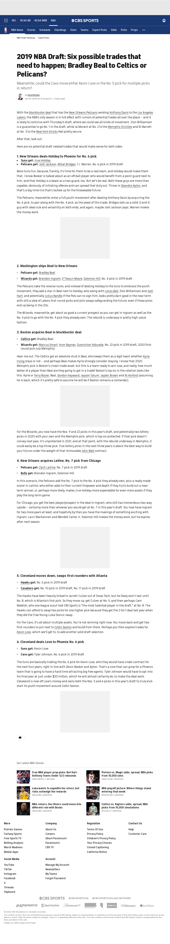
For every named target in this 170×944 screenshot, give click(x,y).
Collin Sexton (63, 627)
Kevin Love (24, 632)
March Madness (13, 847)
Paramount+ (52, 843)
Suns (24, 160)
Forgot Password (55, 878)
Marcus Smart (48, 345)
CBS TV (49, 847)
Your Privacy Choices (99, 843)
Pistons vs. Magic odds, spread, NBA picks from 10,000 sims (127, 774)
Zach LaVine (47, 467)
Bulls (24, 473)
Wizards (26, 278)
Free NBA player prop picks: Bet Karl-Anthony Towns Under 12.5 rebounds (55, 774)
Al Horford (131, 375)
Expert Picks (43, 38)
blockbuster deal (40, 112)
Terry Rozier (41, 375)
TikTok (8, 869)
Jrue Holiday (42, 160)
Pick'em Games (13, 829)
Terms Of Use (95, 829)
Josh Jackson (47, 164)
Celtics (25, 339)
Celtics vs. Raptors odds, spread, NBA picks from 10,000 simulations (125, 806)
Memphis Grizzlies (120, 127)
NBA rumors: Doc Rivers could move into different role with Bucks (56, 806)
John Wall (88, 451)
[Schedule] (44, 30)
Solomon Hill (92, 278)
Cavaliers (27, 588)
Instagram (10, 874)
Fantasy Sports (13, 834)
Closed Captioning (98, 847)
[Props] (134, 30)
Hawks (25, 582)
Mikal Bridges (67, 164)
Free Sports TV (12, 838)
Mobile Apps (11, 852)
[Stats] (73, 30)
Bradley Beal (47, 272)
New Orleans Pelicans (83, 112)
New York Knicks (47, 131)
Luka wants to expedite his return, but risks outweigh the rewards (55, 790)
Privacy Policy (95, 834)
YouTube (9, 865)
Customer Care (137, 834)
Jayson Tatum (90, 375)
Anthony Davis (118, 112)
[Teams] (84, 30)
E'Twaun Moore (72, 278)
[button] (144, 30)
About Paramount (56, 838)
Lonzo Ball (111, 291)
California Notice (97, 852)
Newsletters (52, 869)
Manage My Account (57, 865)
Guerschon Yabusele (90, 345)
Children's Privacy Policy (101, 838)
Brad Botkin (34, 95)
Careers (50, 834)
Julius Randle (53, 296)
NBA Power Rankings (26, 38)
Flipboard (9, 892)
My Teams (51, 874)
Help (131, 829)
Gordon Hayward (68, 375)
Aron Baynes (67, 345)
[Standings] (60, 30)
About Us (50, 829)
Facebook (9, 878)
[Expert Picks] (99, 30)
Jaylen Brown (109, 375)
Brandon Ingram (50, 278)
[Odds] (114, 30)
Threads (9, 887)
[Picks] (124, 30)
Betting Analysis (13, 843)
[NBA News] (17, 30)
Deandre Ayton (130, 185)
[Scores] (31, 30)
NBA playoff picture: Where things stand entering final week (126, 790)
